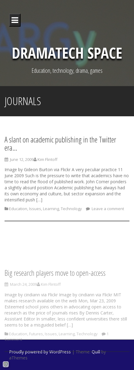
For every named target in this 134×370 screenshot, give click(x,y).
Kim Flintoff (47, 161)
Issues (35, 210)
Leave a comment (107, 210)
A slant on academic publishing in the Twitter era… (60, 145)
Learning (51, 210)
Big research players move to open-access (55, 285)
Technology (71, 210)
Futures (36, 346)
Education (18, 210)
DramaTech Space (67, 53)
